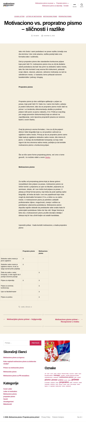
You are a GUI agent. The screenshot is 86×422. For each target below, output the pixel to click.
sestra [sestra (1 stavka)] (57, 384)
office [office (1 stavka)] (75, 377)
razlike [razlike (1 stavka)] (71, 382)
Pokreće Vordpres (59, 417)
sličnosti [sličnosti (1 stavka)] (60, 384)
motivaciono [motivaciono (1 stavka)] (55, 377)
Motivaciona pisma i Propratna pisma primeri (24, 417)
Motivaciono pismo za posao (44, 3)
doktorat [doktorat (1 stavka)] (59, 373)
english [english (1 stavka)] (76, 373)
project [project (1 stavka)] (57, 382)
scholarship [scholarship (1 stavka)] (47, 384)
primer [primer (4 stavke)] (75, 379)
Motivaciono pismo (50, 16)
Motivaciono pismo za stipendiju (52, 6)
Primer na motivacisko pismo (13, 368)
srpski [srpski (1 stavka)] (68, 384)
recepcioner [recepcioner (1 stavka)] (75, 382)
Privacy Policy (46, 417)
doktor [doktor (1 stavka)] (55, 373)
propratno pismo (65, 16)
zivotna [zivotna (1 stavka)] (63, 386)
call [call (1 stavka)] (45, 373)
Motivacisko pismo (9, 372)
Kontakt (66, 6)
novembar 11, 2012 (49, 36)
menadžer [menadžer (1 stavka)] (63, 375)
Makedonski (7, 404)
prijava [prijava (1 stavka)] (69, 380)
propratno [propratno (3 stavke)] (64, 382)
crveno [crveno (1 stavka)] (51, 373)
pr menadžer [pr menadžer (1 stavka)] (47, 382)
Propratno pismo (61, 3)
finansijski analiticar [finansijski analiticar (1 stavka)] (49, 375)
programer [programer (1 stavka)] (53, 382)
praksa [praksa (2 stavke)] (60, 380)
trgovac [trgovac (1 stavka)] (46, 386)
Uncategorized (8, 402)
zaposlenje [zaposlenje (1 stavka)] (52, 386)
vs (31, 307)
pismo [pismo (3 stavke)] (48, 380)
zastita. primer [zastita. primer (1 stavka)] (58, 386)
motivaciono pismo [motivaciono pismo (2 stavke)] (66, 377)
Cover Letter (19, 16)
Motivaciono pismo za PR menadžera (16, 376)
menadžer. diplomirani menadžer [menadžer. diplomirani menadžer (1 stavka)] (72, 375)
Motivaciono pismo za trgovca (13, 357)
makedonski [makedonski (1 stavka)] (68, 386)
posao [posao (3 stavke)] (54, 380)
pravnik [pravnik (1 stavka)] (65, 380)
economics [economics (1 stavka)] (71, 373)
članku (47, 157)
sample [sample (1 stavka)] (80, 382)
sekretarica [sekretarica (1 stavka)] (52, 384)
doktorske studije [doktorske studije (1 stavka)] (65, 373)
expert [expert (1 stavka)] (80, 373)
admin (37, 36)
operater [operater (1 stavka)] (79, 377)
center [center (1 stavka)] (48, 373)
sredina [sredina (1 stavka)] (64, 384)
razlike (23, 307)
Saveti (5, 399)
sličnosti (27, 307)
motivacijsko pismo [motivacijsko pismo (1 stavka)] (49, 377)
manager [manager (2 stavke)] (57, 375)
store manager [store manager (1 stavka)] (73, 384)
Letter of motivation (34, 16)
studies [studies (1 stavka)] (78, 384)
